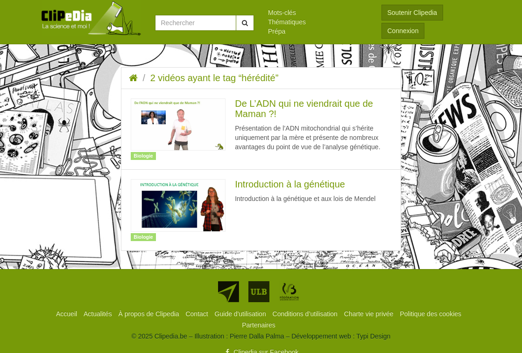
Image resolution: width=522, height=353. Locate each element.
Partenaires (258, 325)
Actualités (99, 314)
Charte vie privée (369, 314)
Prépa (276, 31)
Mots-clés (282, 12)
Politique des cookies (431, 314)
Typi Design (373, 336)
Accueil (67, 314)
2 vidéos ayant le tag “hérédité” (214, 78)
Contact (197, 314)
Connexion (403, 31)
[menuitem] (317, 12)
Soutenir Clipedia (412, 12)
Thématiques (287, 22)
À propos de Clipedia (150, 314)
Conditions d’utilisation (306, 314)
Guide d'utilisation (241, 314)
